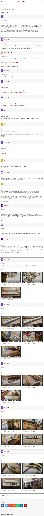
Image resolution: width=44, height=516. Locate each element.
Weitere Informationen (5, 514)
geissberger (4, 9)
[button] (2, 1)
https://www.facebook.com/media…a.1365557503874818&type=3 (13, 92)
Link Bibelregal (3, 153)
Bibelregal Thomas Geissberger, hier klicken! (9, 62)
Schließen (11, 514)
